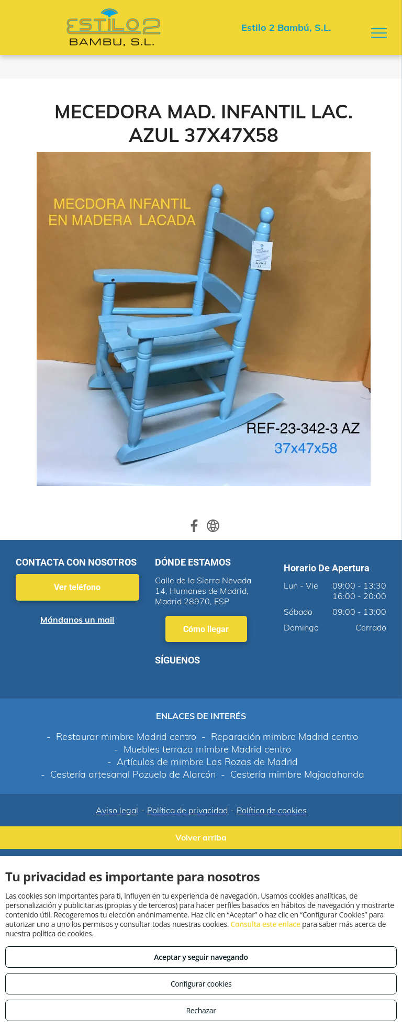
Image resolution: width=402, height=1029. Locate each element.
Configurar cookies (201, 984)
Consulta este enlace (265, 924)
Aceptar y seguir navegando (201, 957)
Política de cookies (272, 810)
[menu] (379, 33)
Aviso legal (117, 810)
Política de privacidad (187, 810)
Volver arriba (201, 837)
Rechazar (201, 1010)
